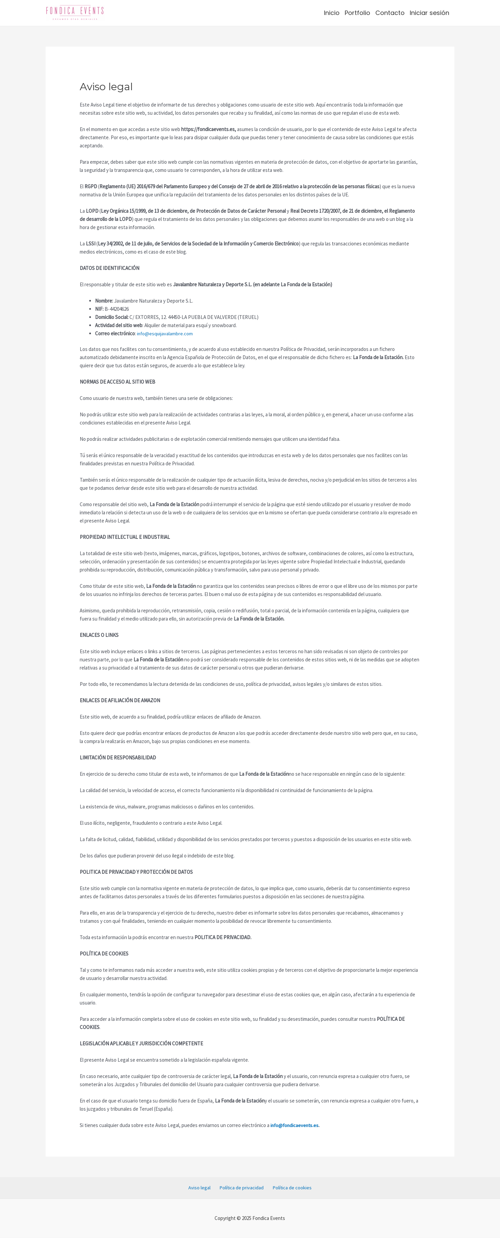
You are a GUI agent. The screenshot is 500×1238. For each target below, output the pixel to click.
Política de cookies (288, 1188)
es (152, 333)
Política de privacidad (241, 1188)
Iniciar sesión (429, 13)
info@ (143, 333)
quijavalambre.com (174, 333)
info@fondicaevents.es (295, 1125)
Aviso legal (203, 1188)
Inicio (332, 13)
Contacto (390, 13)
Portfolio (357, 13)
